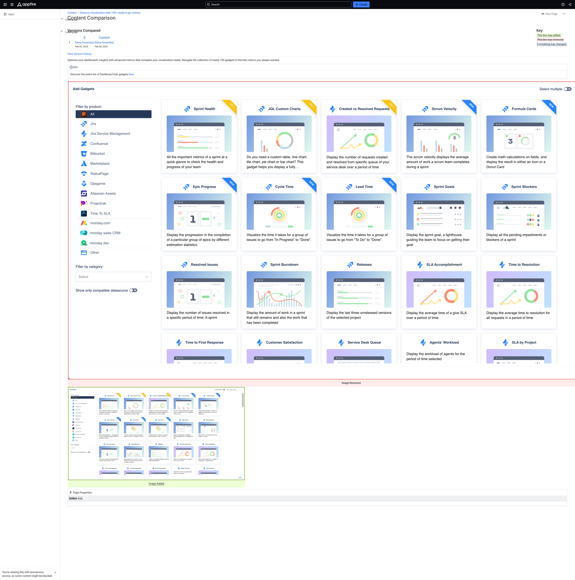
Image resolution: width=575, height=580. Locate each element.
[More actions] (564, 14)
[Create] (361, 4)
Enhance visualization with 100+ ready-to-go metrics (110, 12)
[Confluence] (26, 4)
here (131, 74)
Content (72, 12)
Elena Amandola (84, 42)
